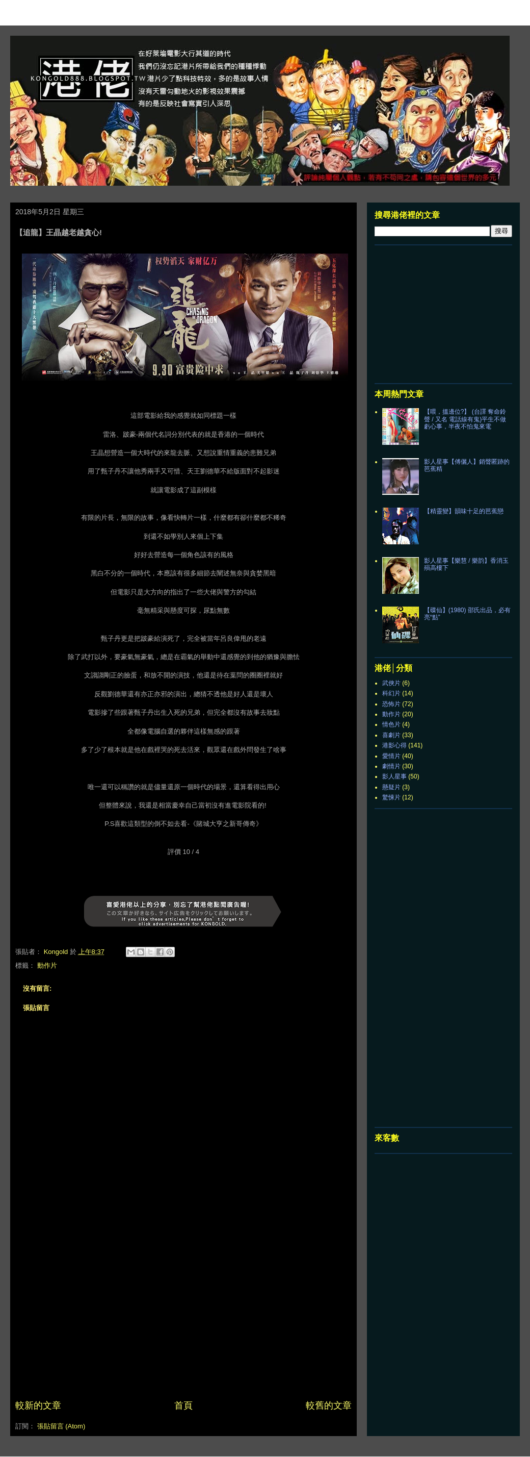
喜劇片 (391, 735)
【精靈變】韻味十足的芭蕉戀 (463, 511)
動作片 (47, 965)
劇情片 (391, 766)
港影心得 (394, 745)
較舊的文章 (329, 1405)
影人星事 (394, 776)
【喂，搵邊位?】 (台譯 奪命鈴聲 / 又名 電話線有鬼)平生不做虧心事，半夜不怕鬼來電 (465, 419)
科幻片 (391, 693)
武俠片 (391, 683)
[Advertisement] (183, 1322)
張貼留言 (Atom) (61, 1426)
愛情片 (391, 756)
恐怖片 (391, 704)
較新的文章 (38, 1405)
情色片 (391, 724)
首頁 (183, 1405)
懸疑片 (391, 787)
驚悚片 (391, 797)
